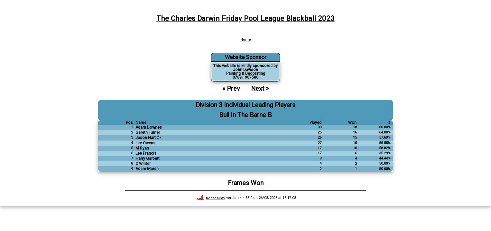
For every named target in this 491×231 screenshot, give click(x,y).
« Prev (231, 88)
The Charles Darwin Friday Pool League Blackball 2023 (245, 18)
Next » (260, 88)
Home (245, 40)
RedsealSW (211, 198)
